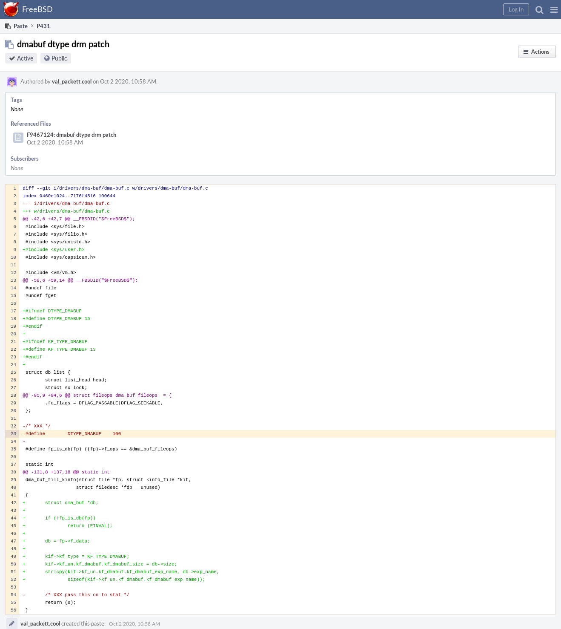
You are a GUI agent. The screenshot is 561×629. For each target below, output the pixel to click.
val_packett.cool (72, 81)
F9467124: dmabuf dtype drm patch (71, 134)
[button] (554, 9)
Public (59, 58)
